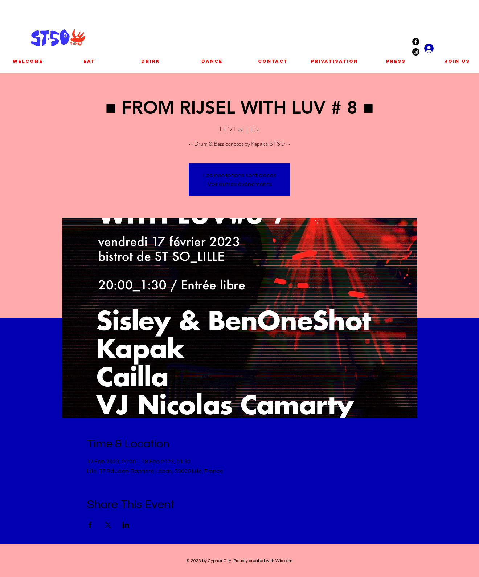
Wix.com (283, 560)
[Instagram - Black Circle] (415, 52)
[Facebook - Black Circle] (415, 41)
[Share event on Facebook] (90, 525)
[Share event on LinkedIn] (125, 525)
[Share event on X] (108, 525)
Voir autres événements (240, 184)
